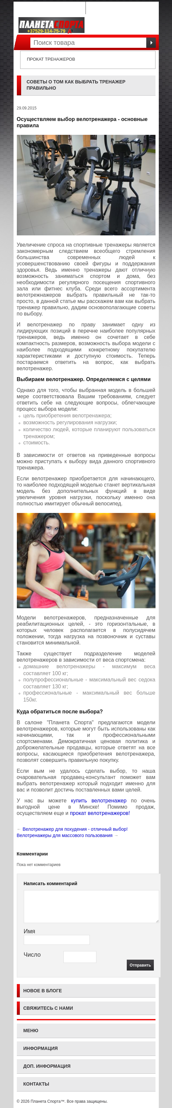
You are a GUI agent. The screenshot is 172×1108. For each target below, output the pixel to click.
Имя (29, 931)
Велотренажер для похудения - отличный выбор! (74, 829)
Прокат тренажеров (51, 59)
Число (32, 954)
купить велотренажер (98, 800)
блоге (54, 990)
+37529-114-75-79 (50, 31)
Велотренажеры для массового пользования (65, 835)
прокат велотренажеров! (100, 813)
